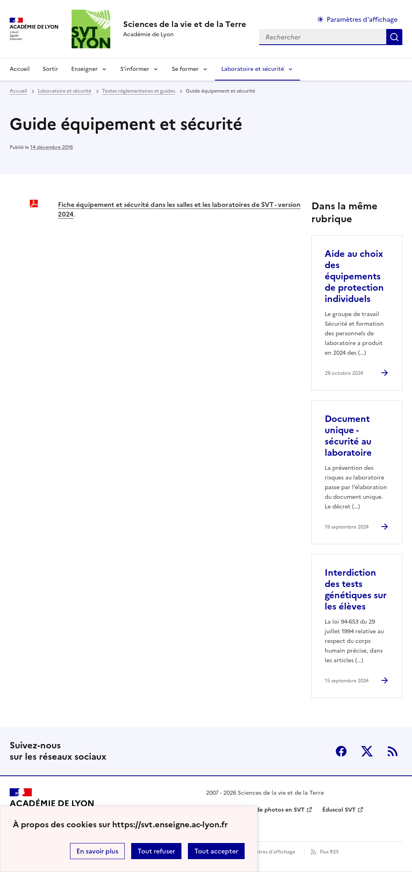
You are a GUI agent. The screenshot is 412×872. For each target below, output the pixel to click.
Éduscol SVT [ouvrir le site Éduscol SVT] (339, 810)
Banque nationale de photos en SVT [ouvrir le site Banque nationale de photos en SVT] (255, 810)
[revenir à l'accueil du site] (184, 24)
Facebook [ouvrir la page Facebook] (341, 751)
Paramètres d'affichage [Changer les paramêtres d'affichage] (362, 19)
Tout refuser (156, 851)
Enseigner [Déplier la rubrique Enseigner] (84, 69)
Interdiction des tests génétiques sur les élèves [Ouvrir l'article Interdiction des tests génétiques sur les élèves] (356, 589)
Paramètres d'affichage (268, 851)
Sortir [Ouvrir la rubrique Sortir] (50, 69)
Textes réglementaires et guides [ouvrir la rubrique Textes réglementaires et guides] (138, 91)
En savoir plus (97, 851)
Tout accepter (216, 851)
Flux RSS (329, 851)
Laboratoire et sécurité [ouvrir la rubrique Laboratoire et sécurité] (64, 91)
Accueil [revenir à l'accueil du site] (20, 69)
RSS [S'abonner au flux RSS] (392, 751)
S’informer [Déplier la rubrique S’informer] (134, 69)
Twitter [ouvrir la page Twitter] (367, 751)
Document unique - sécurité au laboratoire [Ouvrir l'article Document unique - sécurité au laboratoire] (348, 435)
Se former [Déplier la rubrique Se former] (185, 69)
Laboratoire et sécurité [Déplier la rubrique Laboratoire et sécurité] (252, 69)
